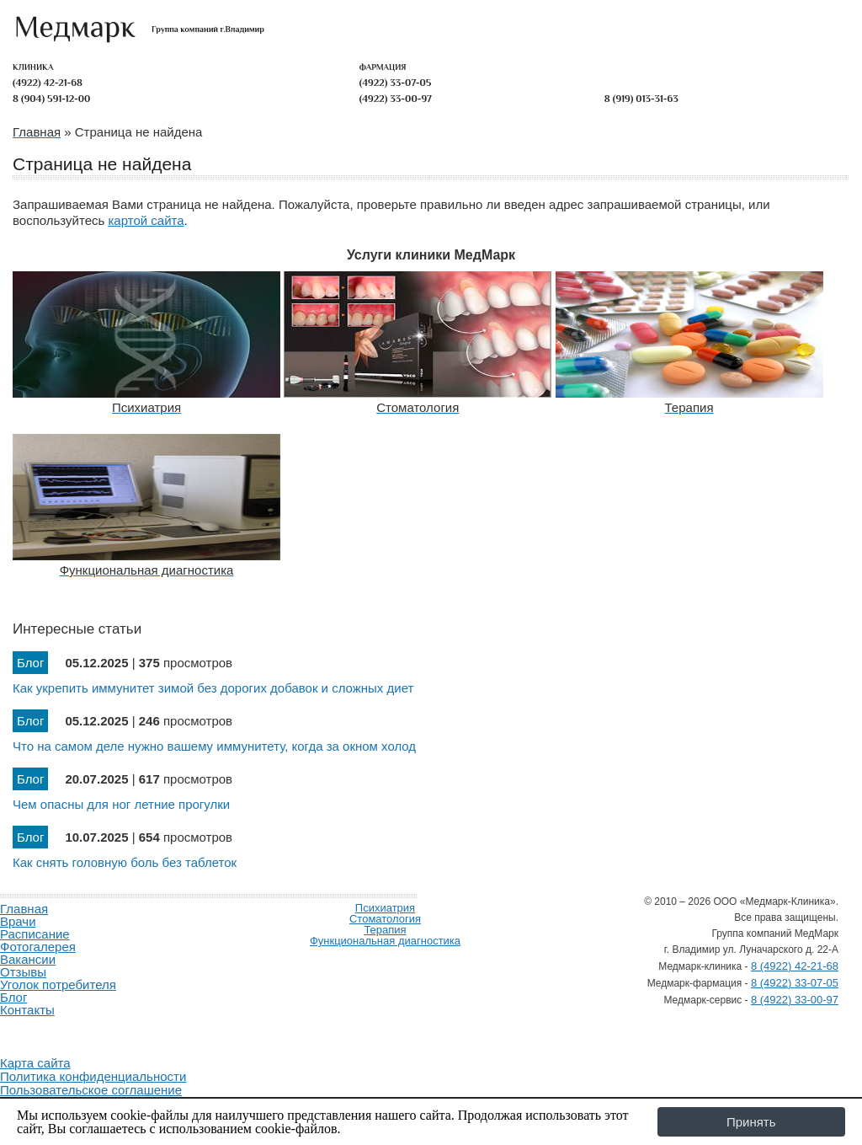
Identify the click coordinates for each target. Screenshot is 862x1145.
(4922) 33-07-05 (395, 82)
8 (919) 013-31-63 (641, 98)
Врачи (18, 921)
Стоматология (385, 918)
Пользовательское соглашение (91, 1090)
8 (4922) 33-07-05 (794, 982)
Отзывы (23, 972)
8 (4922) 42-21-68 (794, 966)
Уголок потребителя (58, 984)
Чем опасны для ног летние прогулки (121, 804)
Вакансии (28, 959)
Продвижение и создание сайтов (40, 1029)
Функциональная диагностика (385, 940)
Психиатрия (385, 907)
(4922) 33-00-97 (395, 98)
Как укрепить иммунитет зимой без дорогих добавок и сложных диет (213, 688)
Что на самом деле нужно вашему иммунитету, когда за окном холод (214, 746)
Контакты (27, 1009)
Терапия (385, 929)
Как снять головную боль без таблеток (125, 862)
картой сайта (146, 220)
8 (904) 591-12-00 (51, 98)
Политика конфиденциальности (93, 1076)
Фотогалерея (38, 946)
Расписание (35, 934)
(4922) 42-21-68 (47, 82)
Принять (751, 1122)
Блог (13, 997)
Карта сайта (35, 1063)
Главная (24, 908)
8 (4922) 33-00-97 (794, 999)
